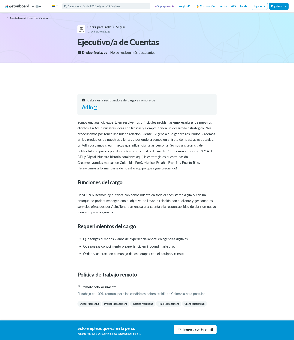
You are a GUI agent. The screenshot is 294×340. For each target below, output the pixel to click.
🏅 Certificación (205, 6)
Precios (223, 6)
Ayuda (243, 6)
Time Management (168, 303)
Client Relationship (194, 303)
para (99, 27)
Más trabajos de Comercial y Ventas (27, 18)
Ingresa (260, 6)
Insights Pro (185, 6)
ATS (233, 6)
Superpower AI (164, 6)
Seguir (120, 27)
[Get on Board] (17, 6)
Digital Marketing (89, 303)
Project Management (115, 303)
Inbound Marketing (143, 303)
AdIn (89, 107)
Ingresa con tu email (195, 329)
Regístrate (278, 6)
